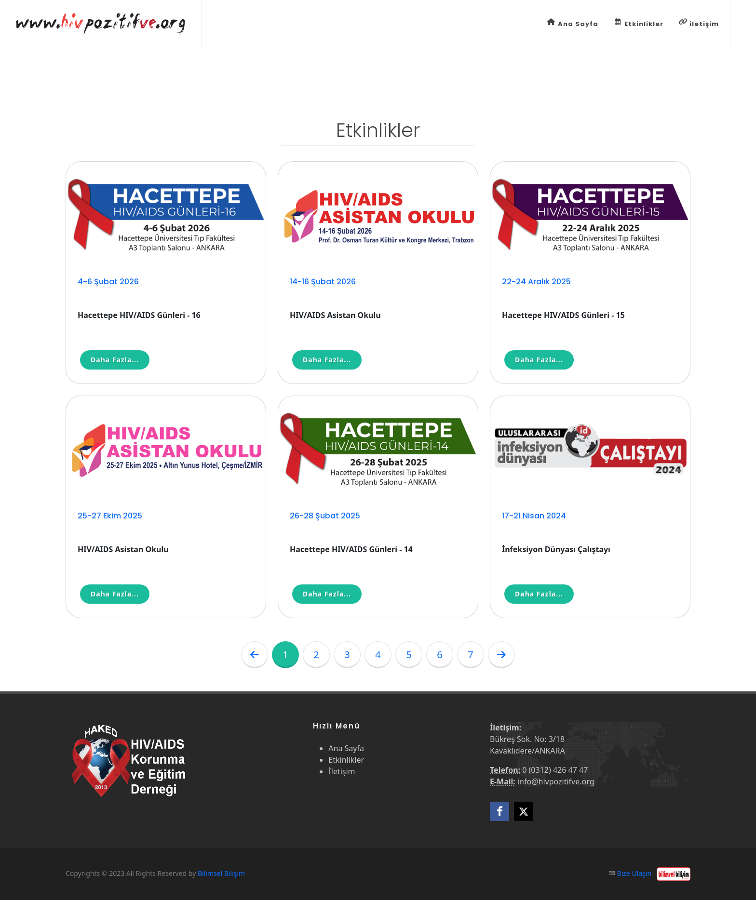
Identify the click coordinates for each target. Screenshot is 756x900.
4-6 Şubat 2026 (108, 281)
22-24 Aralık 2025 (536, 281)
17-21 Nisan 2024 (534, 515)
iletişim (699, 23)
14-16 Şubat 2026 (323, 281)
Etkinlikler (638, 23)
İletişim (341, 771)
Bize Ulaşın (634, 873)
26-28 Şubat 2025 (325, 515)
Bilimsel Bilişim (221, 873)
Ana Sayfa (572, 23)
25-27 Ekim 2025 (110, 515)
